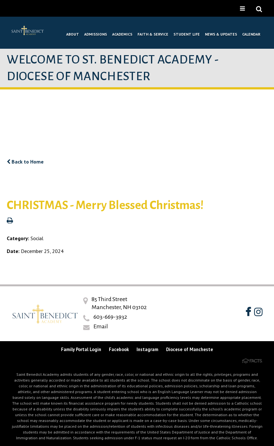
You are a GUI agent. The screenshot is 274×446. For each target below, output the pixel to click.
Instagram (147, 349)
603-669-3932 (110, 317)
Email (100, 326)
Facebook (119, 349)
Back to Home (25, 161)
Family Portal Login (81, 349)
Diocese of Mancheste (189, 349)
